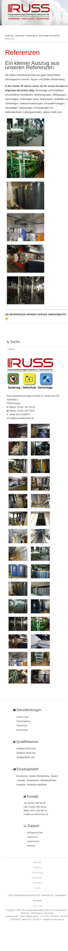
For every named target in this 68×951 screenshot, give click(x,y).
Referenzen (37, 883)
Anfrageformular (35, 832)
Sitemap (31, 845)
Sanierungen (22, 717)
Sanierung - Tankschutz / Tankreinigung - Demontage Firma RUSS (32, 36)
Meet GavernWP (28, 12)
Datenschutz (33, 841)
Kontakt (37, 888)
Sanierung (37, 867)
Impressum (32, 837)
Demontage (22, 730)
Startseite (37, 862)
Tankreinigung (23, 721)
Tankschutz (21, 725)
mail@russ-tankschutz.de (22, 418)
